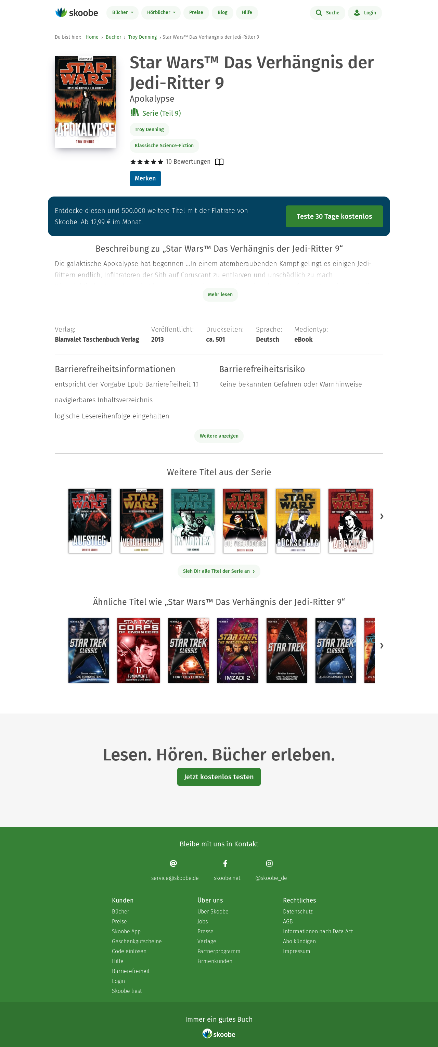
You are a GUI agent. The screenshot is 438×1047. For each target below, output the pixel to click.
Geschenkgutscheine (137, 941)
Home (92, 37)
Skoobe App (126, 931)
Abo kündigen (299, 941)
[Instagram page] (271, 870)
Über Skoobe (213, 911)
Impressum (296, 951)
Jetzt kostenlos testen (219, 777)
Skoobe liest (127, 991)
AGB (288, 921)
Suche (327, 12)
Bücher (120, 12)
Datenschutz (298, 911)
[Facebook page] (227, 870)
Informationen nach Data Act (318, 931)
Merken (145, 178)
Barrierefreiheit (131, 971)
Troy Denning (142, 37)
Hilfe (247, 12)
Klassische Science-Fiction (164, 146)
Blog (223, 12)
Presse (205, 931)
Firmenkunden (214, 961)
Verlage (206, 941)
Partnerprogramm (219, 951)
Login (365, 12)
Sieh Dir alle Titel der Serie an (219, 571)
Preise (196, 12)
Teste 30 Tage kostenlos (334, 216)
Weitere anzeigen (219, 436)
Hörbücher (159, 12)
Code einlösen (129, 951)
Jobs (202, 921)
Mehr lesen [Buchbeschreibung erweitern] (220, 295)
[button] (382, 516)
